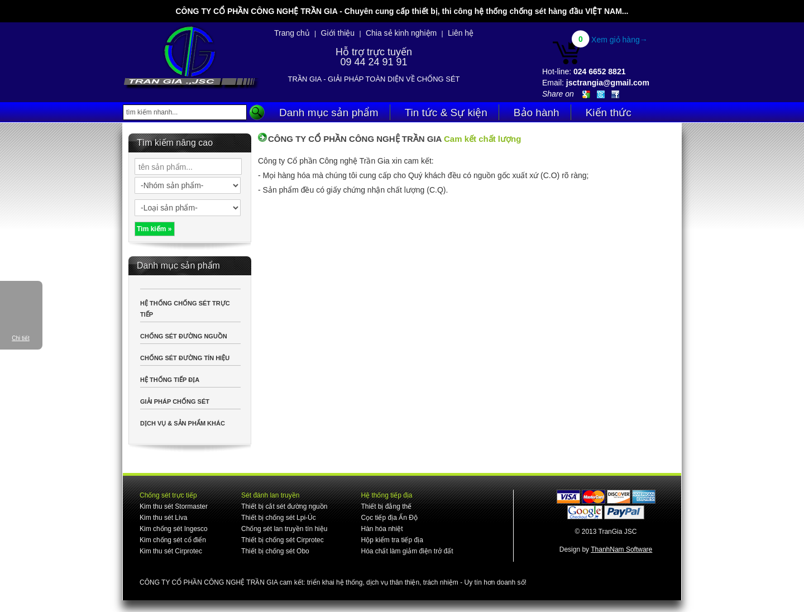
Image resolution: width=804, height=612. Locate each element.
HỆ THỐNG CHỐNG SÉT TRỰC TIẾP (185, 309)
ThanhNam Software (621, 549)
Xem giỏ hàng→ (619, 39)
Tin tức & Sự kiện (446, 112)
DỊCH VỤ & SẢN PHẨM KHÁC (182, 423)
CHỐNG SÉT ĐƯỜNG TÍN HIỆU (184, 358)
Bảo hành (536, 112)
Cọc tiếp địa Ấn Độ (389, 518)
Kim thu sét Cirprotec (171, 551)
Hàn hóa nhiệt (382, 529)
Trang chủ (292, 32)
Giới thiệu (338, 32)
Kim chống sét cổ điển (173, 540)
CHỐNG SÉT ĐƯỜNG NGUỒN (183, 336)
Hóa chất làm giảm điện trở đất (407, 551)
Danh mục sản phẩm (329, 112)
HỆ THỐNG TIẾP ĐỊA (169, 379)
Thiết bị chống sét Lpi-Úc (278, 518)
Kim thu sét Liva (163, 518)
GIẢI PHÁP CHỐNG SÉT (174, 401)
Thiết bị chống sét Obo (275, 551)
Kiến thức (608, 112)
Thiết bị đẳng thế (386, 506)
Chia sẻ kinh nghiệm (401, 32)
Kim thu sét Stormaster (174, 506)
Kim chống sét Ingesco (174, 529)
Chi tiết (21, 338)
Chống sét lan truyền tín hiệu (284, 529)
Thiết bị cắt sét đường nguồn (284, 506)
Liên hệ (460, 32)
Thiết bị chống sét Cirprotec (282, 540)
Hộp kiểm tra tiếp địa (392, 540)
